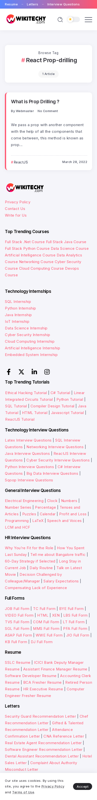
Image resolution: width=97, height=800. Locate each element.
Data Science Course (70, 248)
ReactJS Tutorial (19, 419)
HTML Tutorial (35, 412)
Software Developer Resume (31, 675)
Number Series (18, 507)
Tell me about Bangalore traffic (58, 554)
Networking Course (36, 261)
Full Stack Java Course (66, 241)
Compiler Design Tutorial (53, 406)
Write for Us (16, 215)
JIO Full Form (77, 635)
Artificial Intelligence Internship (32, 348)
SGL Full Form (17, 628)
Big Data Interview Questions (52, 473)
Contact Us (15, 208)
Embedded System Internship (31, 354)
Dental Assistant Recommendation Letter (42, 756)
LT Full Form (74, 622)
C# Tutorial (61, 392)
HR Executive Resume (43, 689)
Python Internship (20, 308)
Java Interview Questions (27, 453)
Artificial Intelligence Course (30, 255)
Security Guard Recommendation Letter (40, 716)
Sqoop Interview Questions (29, 480)
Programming (17, 520)
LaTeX (38, 520)
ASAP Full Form (18, 635)
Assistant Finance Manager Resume (55, 669)
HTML (42, 615)
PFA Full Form (75, 628)
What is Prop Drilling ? (35, 101)
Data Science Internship (26, 328)
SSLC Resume (18, 662)
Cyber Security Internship (27, 334)
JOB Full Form (17, 608)
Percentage (45, 507)
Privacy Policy (17, 202)
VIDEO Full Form (19, 615)
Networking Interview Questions (55, 446)
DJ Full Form (42, 641)
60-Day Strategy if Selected (30, 561)
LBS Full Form (75, 615)
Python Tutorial (69, 399)
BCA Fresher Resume (42, 682)
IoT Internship (17, 321)
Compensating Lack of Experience (36, 587)
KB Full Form (16, 641)
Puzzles (29, 514)
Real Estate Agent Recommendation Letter (43, 743)
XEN (56, 615)
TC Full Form (44, 608)
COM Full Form (46, 622)
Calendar (48, 514)
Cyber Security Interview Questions (58, 460)
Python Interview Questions (29, 466)
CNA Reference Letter (63, 736)
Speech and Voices (64, 520)
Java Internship (18, 314)
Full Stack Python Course (27, 248)
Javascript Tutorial (67, 412)
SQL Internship (18, 301)
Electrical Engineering (24, 500)
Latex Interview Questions (28, 440)
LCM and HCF (17, 527)
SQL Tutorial (16, 406)
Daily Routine (41, 567)
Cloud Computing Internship (29, 341)
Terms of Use (23, 792)
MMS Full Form (46, 628)
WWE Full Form (49, 635)
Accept (82, 786)
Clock (52, 500)
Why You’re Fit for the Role (29, 548)
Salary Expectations (61, 581)
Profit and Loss (73, 514)
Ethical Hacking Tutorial (26, 392)
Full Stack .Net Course (25, 241)
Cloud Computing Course (41, 268)
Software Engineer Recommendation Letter (44, 749)
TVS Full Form (17, 622)
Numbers (69, 500)
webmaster (25, 111)
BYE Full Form (71, 608)
